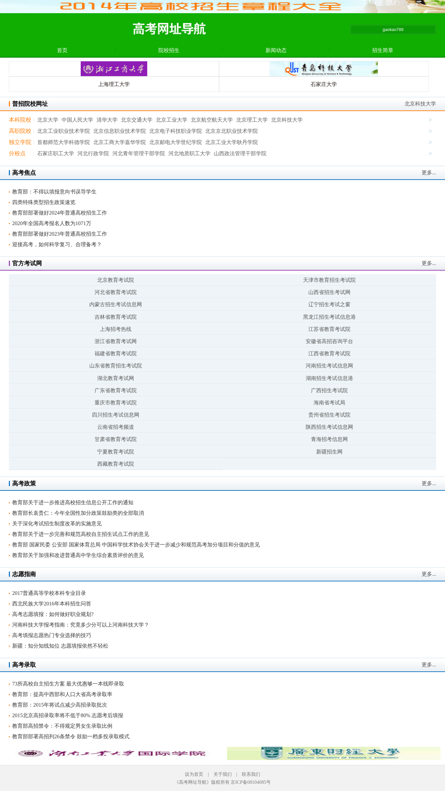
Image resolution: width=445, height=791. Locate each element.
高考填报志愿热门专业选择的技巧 (51, 635)
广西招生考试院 (329, 390)
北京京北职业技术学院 (231, 131)
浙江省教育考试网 (116, 341)
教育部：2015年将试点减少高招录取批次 (59, 705)
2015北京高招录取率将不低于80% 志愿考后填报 (67, 715)
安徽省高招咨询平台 (329, 341)
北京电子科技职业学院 (175, 131)
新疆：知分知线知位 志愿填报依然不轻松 (60, 646)
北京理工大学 (252, 120)
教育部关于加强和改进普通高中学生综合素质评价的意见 (78, 555)
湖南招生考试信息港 (329, 378)
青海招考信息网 (329, 439)
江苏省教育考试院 (329, 329)
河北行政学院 (93, 153)
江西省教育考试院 (329, 353)
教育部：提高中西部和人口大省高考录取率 (62, 694)
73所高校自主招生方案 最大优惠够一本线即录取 (68, 684)
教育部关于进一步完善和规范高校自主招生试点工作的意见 (80, 534)
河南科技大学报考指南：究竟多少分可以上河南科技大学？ (80, 625)
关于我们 (222, 774)
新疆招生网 (329, 451)
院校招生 (169, 50)
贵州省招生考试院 (329, 415)
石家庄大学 (324, 84)
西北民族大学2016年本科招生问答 (51, 603)
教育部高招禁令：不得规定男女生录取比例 (62, 726)
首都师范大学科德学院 (63, 142)
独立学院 (20, 142)
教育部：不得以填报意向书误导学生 (54, 191)
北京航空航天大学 (212, 120)
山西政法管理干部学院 (240, 153)
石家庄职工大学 (55, 153)
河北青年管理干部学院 (138, 153)
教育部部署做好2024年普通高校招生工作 (59, 213)
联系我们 (251, 774)
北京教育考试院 (115, 280)
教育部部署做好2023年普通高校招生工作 (59, 234)
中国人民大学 (77, 120)
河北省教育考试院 (116, 292)
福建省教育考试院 (116, 353)
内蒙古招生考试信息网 (115, 304)
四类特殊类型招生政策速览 (43, 202)
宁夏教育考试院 (115, 451)
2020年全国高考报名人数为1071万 (51, 223)
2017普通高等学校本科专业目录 (49, 593)
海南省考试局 (329, 402)
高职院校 (20, 131)
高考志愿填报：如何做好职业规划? (53, 614)
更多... (429, 172)
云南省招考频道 (115, 427)
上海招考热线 (115, 329)
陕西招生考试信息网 (329, 427)
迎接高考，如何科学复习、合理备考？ (57, 244)
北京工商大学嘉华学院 (119, 142)
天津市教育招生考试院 (329, 280)
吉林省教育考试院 (116, 317)
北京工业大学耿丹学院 (231, 142)
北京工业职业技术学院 (63, 131)
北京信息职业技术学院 (119, 131)
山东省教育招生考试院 (115, 365)
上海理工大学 (114, 84)
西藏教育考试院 (115, 464)
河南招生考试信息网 (329, 365)
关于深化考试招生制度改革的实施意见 (57, 523)
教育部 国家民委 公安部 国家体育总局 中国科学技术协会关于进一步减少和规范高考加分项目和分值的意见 (136, 544)
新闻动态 (276, 50)
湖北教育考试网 (115, 378)
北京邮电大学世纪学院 (175, 142)
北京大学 (47, 120)
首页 (62, 50)
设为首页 (194, 774)
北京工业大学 (171, 120)
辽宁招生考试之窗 (329, 304)
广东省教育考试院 (116, 390)
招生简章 (382, 50)
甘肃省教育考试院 (116, 439)
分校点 (17, 153)
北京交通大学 (137, 120)
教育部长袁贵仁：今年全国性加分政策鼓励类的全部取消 (78, 513)
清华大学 (107, 120)
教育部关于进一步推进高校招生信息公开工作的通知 (72, 502)
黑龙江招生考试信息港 (329, 317)
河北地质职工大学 (189, 153)
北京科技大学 (420, 103)
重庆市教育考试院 (116, 402)
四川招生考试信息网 (115, 415)
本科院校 (20, 120)
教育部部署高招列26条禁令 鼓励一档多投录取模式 (70, 736)
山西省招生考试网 (329, 292)
